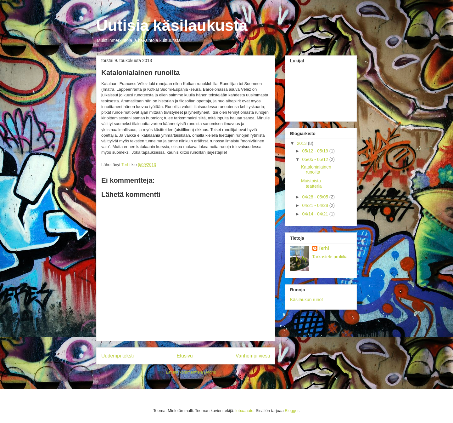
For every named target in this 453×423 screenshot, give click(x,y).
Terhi (324, 248)
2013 (302, 143)
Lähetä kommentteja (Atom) (191, 372)
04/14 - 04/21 (315, 213)
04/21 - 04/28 (315, 205)
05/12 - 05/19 (315, 150)
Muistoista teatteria (311, 183)
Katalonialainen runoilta (316, 169)
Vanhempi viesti (253, 355)
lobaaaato (244, 410)
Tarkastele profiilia (330, 256)
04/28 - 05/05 (315, 196)
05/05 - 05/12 (315, 159)
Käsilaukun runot (306, 299)
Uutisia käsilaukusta (172, 25)
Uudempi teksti (117, 355)
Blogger (292, 410)
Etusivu (185, 355)
